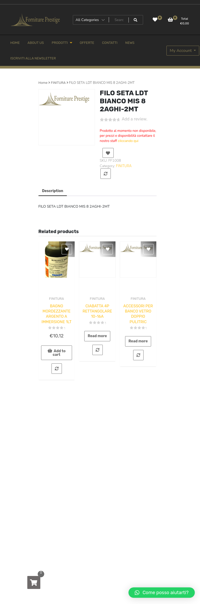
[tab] (52, 191)
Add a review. (134, 119)
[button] (161, 592)
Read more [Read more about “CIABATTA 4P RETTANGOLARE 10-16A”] (97, 336)
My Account (181, 50)
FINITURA (58, 83)
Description (52, 191)
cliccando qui (128, 141)
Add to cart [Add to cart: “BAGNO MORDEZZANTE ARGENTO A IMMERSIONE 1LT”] (59, 353)
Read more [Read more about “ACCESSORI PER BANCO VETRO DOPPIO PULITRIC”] (138, 341)
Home (43, 83)
